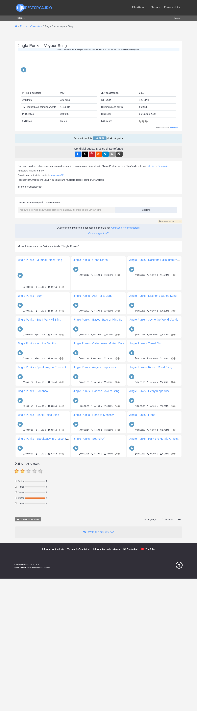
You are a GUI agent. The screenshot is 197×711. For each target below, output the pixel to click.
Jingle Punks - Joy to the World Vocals (153, 383)
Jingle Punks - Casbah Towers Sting (96, 455)
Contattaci (132, 653)
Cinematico (163, 230)
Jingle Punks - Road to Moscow (93, 479)
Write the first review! (98, 636)
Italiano (20, 18)
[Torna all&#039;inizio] (172, 672)
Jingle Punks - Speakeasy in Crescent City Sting (48, 502)
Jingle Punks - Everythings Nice (149, 455)
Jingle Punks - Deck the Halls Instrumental (156, 324)
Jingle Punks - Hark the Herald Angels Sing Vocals (161, 502)
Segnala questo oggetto (170, 285)
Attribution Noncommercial (125, 292)
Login (177, 18)
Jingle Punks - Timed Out (145, 407)
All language (150, 624)
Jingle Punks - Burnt (30, 359)
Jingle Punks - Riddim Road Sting (150, 431)
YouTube (150, 653)
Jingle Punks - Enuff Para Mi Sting (39, 383)
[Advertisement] (98, 147)
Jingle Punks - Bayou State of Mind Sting (99, 383)
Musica (151, 230)
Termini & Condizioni (78, 653)
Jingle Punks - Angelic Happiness (94, 431)
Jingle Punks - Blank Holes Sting (38, 479)
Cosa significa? (98, 297)
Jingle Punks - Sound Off (89, 502)
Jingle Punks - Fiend (142, 479)
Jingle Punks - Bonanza (33, 455)
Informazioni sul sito (53, 653)
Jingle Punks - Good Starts (90, 324)
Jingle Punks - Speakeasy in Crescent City (45, 431)
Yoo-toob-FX (174, 109)
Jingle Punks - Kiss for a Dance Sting (153, 359)
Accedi (100, 120)
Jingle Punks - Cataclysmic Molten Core (98, 407)
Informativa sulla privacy (106, 653)
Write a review (28, 624)
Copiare (145, 273)
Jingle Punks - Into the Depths (37, 407)
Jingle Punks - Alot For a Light (92, 359)
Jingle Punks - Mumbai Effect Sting (40, 324)
